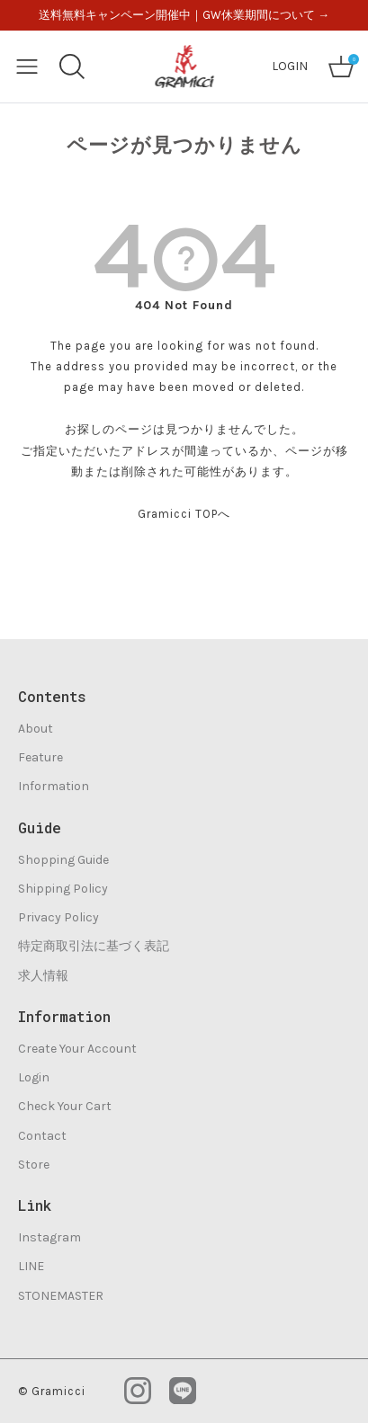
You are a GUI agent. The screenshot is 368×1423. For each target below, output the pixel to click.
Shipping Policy (63, 888)
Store (33, 1164)
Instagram (49, 1237)
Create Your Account (77, 1048)
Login (33, 1077)
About (35, 728)
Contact (42, 1135)
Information (53, 786)
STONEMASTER (60, 1295)
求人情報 (43, 975)
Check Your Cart (65, 1106)
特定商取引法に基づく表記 (93, 946)
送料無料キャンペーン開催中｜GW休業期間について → (184, 15)
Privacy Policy (58, 917)
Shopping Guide (63, 859)
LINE (31, 1266)
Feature (40, 757)
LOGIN (290, 66)
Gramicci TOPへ (184, 513)
